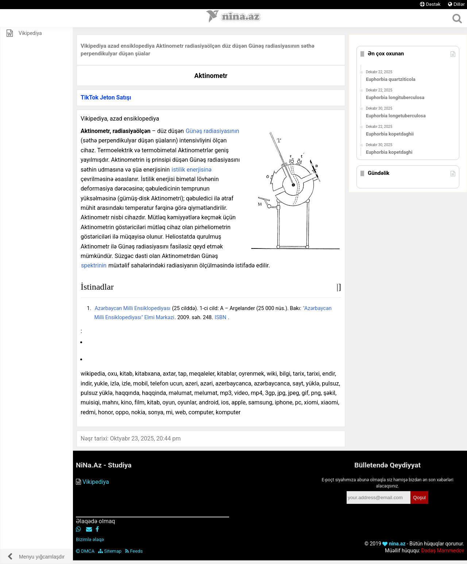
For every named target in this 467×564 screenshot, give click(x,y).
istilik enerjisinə (191, 169)
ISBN (221, 317)
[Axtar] (457, 18)
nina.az (393, 544)
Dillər (456, 4)
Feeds (134, 551)
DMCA (85, 551)
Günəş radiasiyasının (212, 131)
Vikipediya (95, 481)
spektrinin (94, 265)
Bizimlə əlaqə (90, 539)
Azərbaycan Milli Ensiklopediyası (132, 308)
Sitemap (109, 551)
